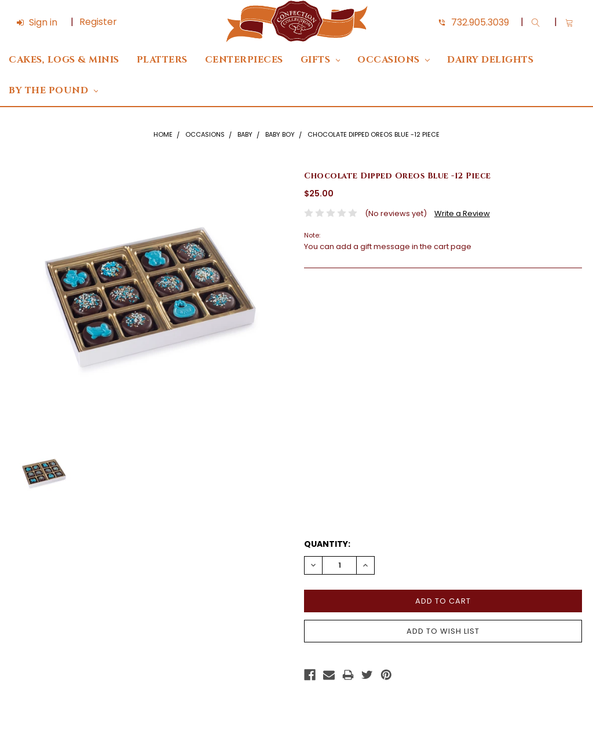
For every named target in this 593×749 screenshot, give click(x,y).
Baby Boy (280, 134)
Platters (162, 60)
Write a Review (462, 213)
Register (98, 21)
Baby (244, 134)
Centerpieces (244, 60)
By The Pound (53, 91)
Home (163, 134)
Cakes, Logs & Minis (64, 60)
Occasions (393, 60)
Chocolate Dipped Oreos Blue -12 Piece (374, 134)
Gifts (321, 60)
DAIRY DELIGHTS (490, 60)
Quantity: (327, 544)
